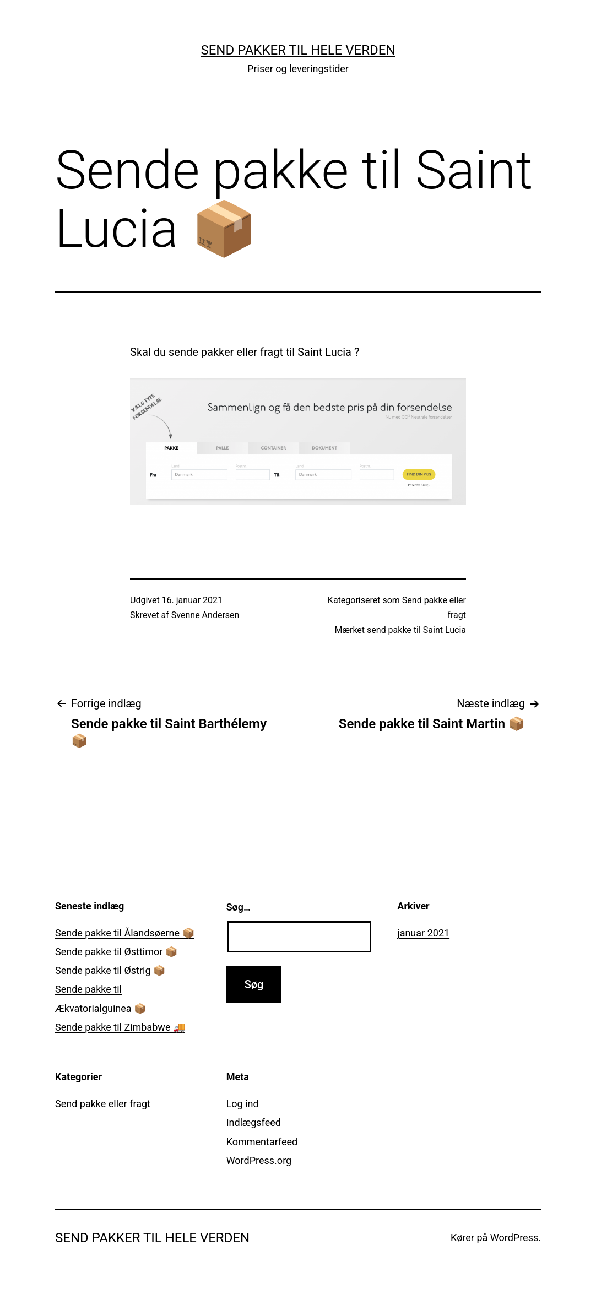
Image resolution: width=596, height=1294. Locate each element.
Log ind (242, 1103)
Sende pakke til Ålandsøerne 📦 (124, 933)
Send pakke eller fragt (102, 1103)
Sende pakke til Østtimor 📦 (116, 951)
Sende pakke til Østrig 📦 (110, 970)
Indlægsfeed (253, 1122)
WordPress (514, 1237)
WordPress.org (259, 1160)
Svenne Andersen (205, 615)
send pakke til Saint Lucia (416, 630)
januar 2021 (423, 933)
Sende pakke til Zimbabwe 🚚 (120, 1027)
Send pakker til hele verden (298, 50)
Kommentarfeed (262, 1141)
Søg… (238, 907)
